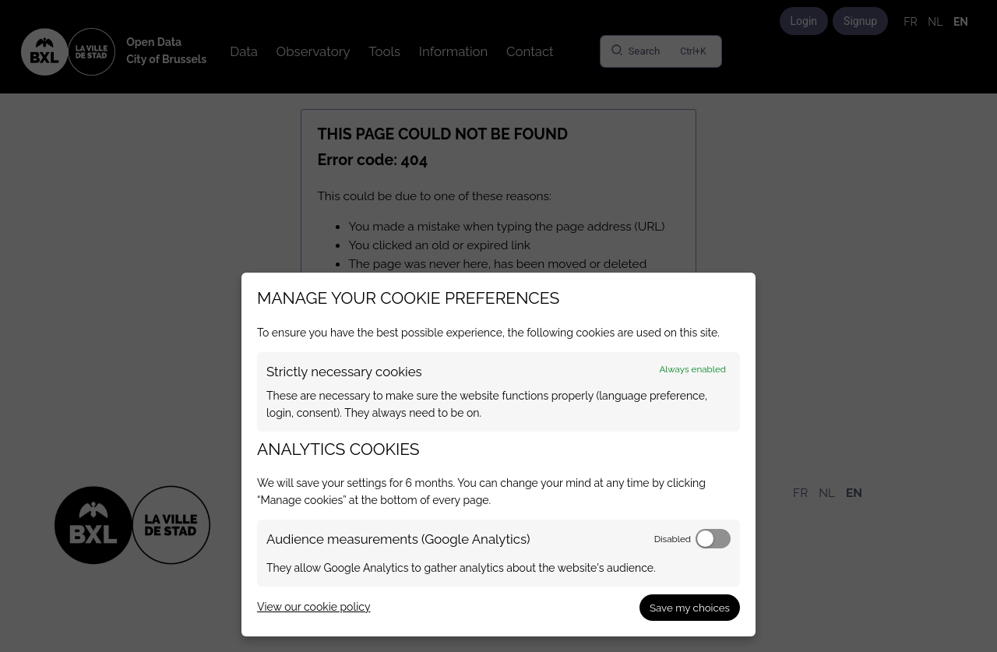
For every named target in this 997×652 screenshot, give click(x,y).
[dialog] (498, 454)
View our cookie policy (313, 607)
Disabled (672, 539)
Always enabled (692, 369)
